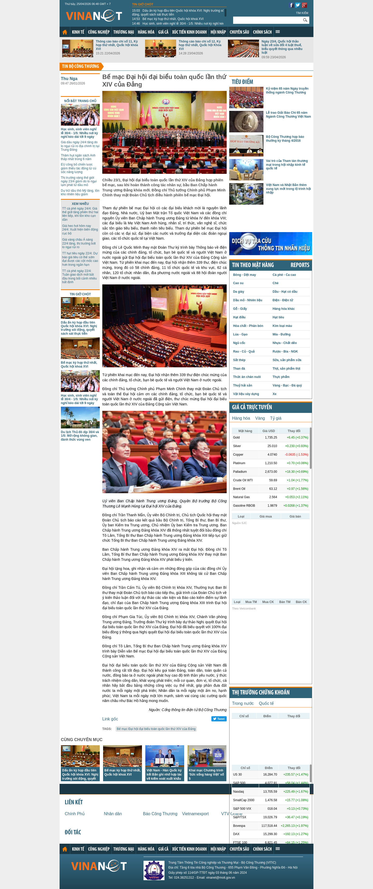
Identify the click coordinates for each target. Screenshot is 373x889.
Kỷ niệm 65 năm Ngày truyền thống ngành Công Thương (287, 90)
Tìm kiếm (302, 13)
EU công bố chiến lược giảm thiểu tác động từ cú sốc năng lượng (78, 168)
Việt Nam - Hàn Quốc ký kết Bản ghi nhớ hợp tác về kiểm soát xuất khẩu (164, 774)
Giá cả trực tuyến (252, 408)
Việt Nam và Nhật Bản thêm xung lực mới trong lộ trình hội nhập (288, 188)
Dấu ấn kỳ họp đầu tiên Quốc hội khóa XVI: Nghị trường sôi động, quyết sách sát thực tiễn (178, 12)
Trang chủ (64, 32)
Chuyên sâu (239, 32)
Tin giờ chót (142, 4)
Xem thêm (278, 31)
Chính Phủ (75, 814)
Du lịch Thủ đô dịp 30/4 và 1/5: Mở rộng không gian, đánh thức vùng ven (80, 435)
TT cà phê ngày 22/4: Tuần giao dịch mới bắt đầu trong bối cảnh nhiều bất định (79, 276)
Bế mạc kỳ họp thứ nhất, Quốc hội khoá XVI (168, 19)
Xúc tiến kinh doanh (189, 32)
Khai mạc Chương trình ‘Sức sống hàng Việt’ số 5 (206, 774)
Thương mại (123, 32)
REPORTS (300, 265)
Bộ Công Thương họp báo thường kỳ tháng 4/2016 (285, 138)
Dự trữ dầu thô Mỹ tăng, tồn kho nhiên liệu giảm (80, 192)
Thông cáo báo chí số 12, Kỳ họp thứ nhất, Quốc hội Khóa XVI (200, 45)
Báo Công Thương (160, 814)
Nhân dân (113, 814)
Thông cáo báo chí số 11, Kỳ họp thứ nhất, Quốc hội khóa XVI (117, 45)
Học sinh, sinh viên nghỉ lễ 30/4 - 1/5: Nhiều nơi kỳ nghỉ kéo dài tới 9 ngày (178, 25)
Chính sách (262, 32)
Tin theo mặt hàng (253, 265)
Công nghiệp (99, 32)
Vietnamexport (195, 814)
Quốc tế (266, 703)
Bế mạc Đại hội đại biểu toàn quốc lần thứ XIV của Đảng (156, 729)
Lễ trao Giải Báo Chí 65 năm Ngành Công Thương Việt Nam (288, 114)
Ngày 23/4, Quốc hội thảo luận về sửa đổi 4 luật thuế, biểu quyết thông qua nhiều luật (282, 47)
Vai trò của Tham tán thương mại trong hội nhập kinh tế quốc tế (287, 164)
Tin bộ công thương (80, 66)
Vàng (260, 418)
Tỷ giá (276, 418)
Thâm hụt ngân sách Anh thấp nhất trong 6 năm (78, 157)
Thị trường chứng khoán (261, 693)
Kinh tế (78, 32)
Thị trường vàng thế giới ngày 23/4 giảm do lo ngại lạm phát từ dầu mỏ (79, 181)
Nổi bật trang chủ (80, 101)
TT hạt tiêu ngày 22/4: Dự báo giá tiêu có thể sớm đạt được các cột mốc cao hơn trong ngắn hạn (80, 259)
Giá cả (163, 32)
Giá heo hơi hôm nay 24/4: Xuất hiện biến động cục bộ (80, 229)
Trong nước (243, 703)
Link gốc (110, 719)
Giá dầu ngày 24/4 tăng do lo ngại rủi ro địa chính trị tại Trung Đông (80, 146)
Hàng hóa (146, 32)
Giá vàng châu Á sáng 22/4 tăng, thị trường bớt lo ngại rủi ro (79, 243)
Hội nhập (218, 32)
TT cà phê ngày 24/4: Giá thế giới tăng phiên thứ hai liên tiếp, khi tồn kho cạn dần (80, 214)
